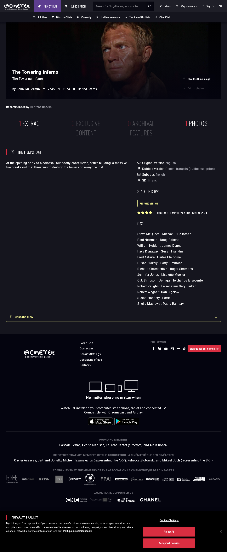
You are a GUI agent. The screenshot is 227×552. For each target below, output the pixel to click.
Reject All (169, 531)
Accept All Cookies (169, 543)
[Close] (221, 531)
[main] (113, 531)
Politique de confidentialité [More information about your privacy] (77, 531)
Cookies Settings (169, 520)
